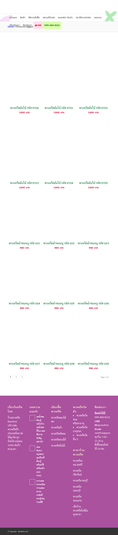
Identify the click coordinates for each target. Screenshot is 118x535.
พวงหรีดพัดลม (58, 433)
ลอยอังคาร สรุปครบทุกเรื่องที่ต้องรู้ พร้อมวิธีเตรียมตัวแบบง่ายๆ (40, 461)
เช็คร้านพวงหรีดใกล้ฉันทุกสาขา (80, 510)
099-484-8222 (102, 417)
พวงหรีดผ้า (56, 427)
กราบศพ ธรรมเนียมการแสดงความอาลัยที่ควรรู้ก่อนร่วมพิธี (41, 491)
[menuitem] (13, 17)
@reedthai (103, 425)
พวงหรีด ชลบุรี (80, 480)
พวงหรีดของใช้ (58, 439)
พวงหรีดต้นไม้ (58, 445)
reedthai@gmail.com (106, 432)
